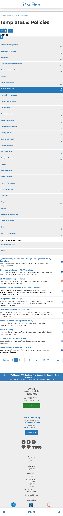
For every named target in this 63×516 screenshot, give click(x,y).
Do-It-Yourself (31, 481)
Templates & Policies (22, 15)
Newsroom (31, 462)
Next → (58, 360)
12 (52, 360)
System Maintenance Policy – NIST (16, 347)
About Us (31, 458)
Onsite (31, 485)
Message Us (31, 432)
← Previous (5, 360)
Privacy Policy (31, 468)
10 (44, 360)
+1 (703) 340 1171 (48, 379)
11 (48, 360)
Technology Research (6, 15)
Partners (31, 475)
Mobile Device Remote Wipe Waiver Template (21, 288)
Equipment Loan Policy (11, 299)
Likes (10, 31)
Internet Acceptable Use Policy (14, 310)
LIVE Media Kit (31, 476)
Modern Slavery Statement (31, 470)
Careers (32, 460)
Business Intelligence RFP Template (16, 270)
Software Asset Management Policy (16, 321)
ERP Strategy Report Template (14, 279)
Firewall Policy (6, 329)
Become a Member (31, 406)
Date (3, 31)
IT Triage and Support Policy (13, 338)
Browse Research (31, 491)
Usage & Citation (31, 465)
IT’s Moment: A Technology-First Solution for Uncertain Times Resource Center (35, 376)
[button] (31, 512)
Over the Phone (31, 483)
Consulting (31, 486)
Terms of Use (31, 466)
